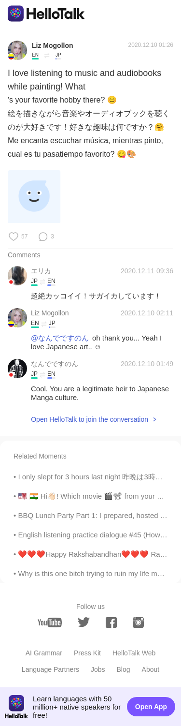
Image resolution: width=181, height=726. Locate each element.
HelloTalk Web (133, 653)
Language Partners (50, 669)
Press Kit (87, 653)
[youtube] (50, 622)
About (151, 669)
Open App (151, 707)
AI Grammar (44, 653)
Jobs (98, 669)
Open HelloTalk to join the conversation (89, 419)
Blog (123, 669)
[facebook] (111, 622)
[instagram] (138, 622)
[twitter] (84, 622)
